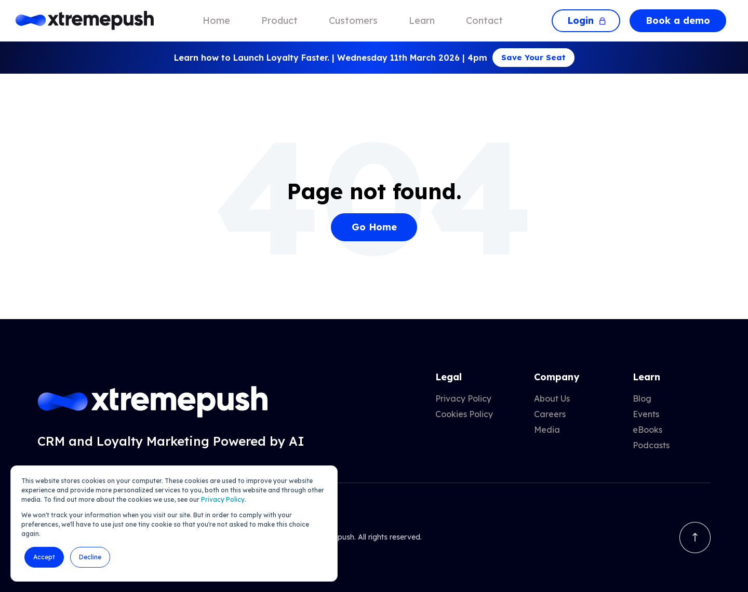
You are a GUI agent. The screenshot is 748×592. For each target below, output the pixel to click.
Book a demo (678, 20)
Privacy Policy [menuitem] (463, 398)
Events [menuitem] (646, 414)
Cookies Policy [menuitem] (464, 414)
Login (586, 20)
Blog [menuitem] (642, 398)
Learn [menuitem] (422, 20)
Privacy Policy (223, 499)
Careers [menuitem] (550, 414)
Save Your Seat (533, 57)
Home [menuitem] (216, 20)
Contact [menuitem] (484, 20)
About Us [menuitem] (552, 398)
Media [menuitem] (547, 429)
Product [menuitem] (279, 20)
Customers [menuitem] (353, 20)
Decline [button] (90, 557)
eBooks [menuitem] (647, 429)
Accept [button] (44, 557)
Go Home (374, 227)
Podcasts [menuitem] (651, 445)
